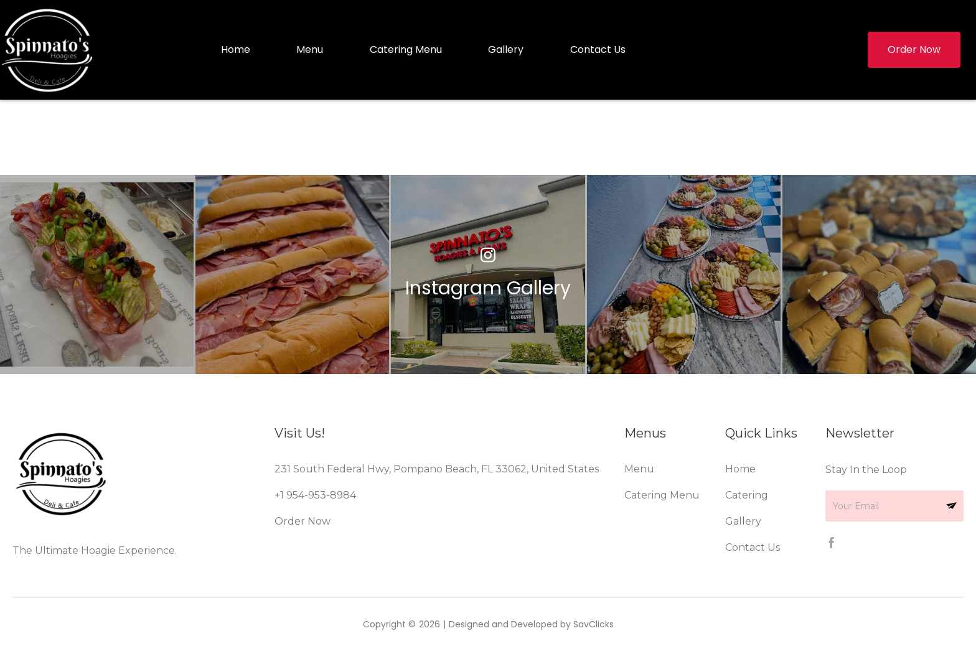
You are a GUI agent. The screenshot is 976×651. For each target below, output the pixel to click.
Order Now (302, 521)
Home (235, 49)
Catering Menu (406, 49)
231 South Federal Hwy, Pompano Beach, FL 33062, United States (436, 469)
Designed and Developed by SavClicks (531, 624)
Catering (746, 495)
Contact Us (598, 49)
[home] (50, 50)
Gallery (505, 49)
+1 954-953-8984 (315, 495)
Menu (309, 49)
